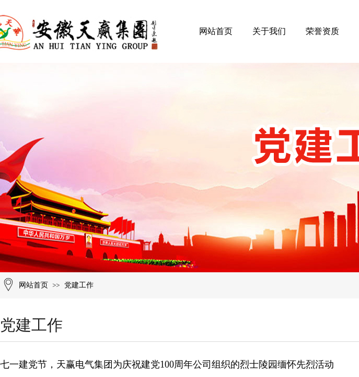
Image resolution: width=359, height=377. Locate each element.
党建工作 (79, 285)
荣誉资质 (322, 31)
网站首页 (216, 31)
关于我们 (269, 31)
